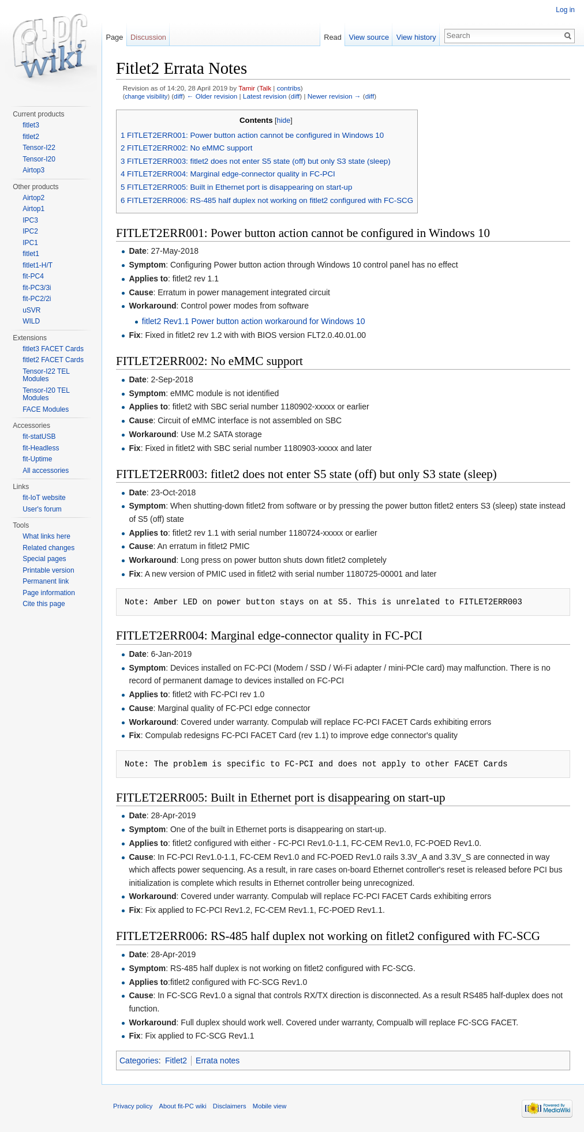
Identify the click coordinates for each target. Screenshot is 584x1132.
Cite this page (44, 604)
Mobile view (269, 1106)
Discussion (148, 37)
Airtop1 (33, 209)
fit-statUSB (39, 437)
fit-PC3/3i (37, 288)
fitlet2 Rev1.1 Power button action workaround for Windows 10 (253, 321)
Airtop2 (33, 198)
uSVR (31, 310)
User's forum (42, 509)
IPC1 (30, 243)
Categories (139, 1060)
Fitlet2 (176, 1060)
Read (333, 37)
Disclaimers (229, 1106)
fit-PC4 (33, 276)
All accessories (46, 471)
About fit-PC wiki (183, 1106)
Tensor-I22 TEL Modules (46, 375)
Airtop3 (33, 170)
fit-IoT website (44, 498)
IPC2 (30, 231)
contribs (289, 88)
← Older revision (212, 96)
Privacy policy (132, 1106)
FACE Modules (46, 409)
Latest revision (265, 96)
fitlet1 (31, 254)
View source (369, 37)
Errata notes (217, 1060)
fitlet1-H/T (38, 265)
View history (416, 37)
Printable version (48, 570)
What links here (46, 536)
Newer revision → (334, 96)
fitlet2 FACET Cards (53, 360)
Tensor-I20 (39, 159)
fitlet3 (31, 125)
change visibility (146, 96)
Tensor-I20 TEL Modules (46, 394)
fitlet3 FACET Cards (53, 349)
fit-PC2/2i (37, 299)
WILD (31, 321)
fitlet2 (31, 137)
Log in (565, 10)
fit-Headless (41, 448)
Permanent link (46, 581)
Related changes (48, 548)
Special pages (44, 559)
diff (178, 96)
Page (114, 37)
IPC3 (30, 220)
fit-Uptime (37, 459)
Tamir (246, 88)
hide (284, 120)
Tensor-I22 (39, 148)
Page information (49, 593)
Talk (265, 88)
